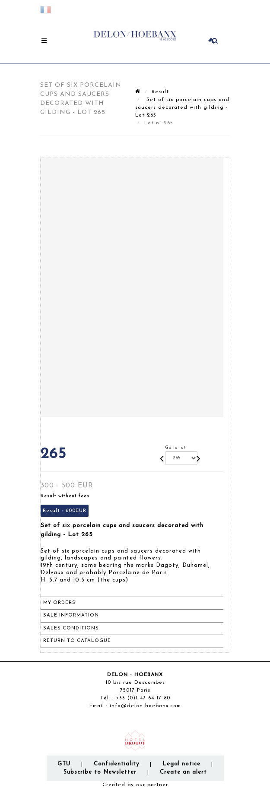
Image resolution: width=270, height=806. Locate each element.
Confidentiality (116, 764)
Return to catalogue (77, 640)
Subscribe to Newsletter (100, 772)
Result (160, 92)
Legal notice (181, 764)
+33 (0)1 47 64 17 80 (143, 698)
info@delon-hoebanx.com (145, 705)
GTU (63, 764)
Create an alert (183, 772)
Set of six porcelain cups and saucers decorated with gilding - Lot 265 (182, 107)
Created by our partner (135, 784)
